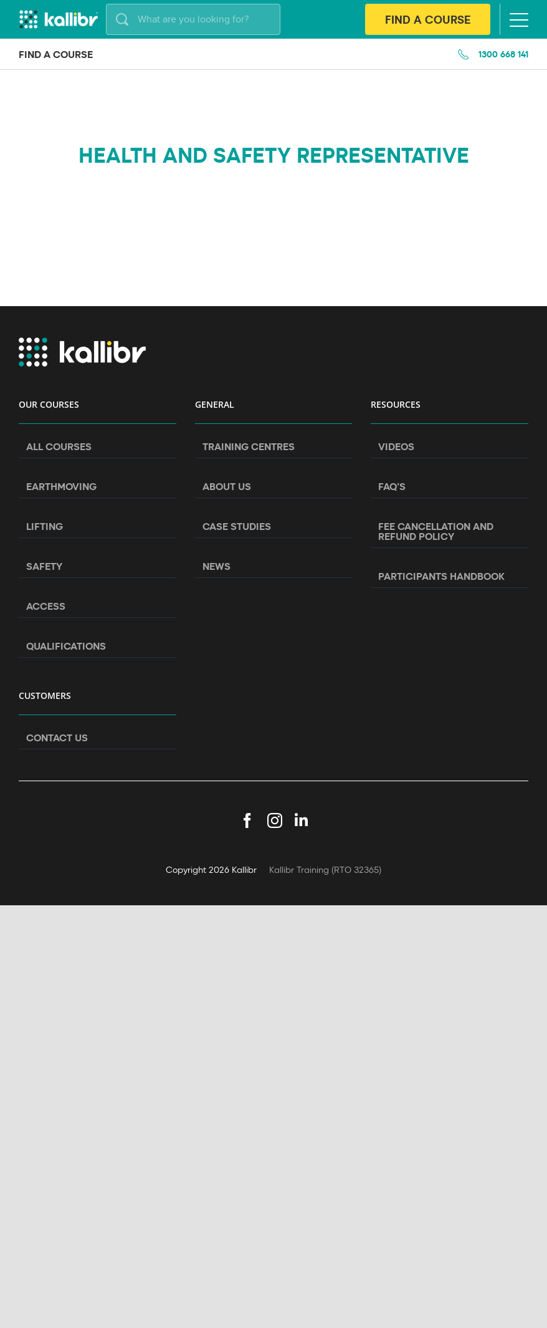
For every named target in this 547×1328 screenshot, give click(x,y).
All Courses (59, 446)
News (216, 566)
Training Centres (248, 446)
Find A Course (427, 19)
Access (45, 606)
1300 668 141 (503, 54)
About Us (226, 486)
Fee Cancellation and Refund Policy (435, 531)
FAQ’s (392, 486)
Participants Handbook (441, 576)
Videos (396, 446)
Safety (44, 566)
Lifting (44, 526)
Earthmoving (61, 486)
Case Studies (236, 526)
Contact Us (57, 738)
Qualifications (66, 646)
